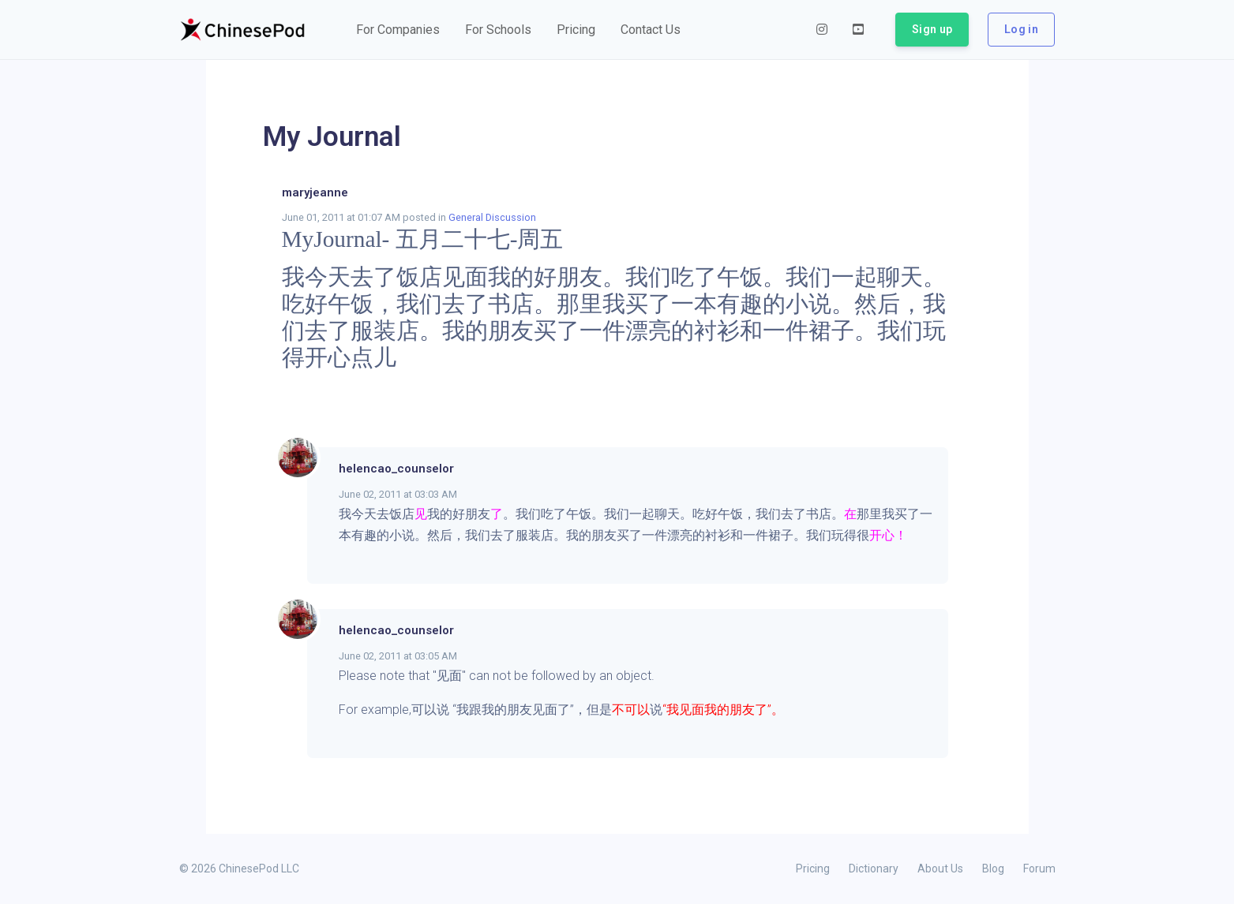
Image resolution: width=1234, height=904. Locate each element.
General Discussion (492, 217)
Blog (993, 868)
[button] (397, 30)
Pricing (813, 868)
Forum (1039, 868)
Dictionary (873, 868)
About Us (940, 868)
